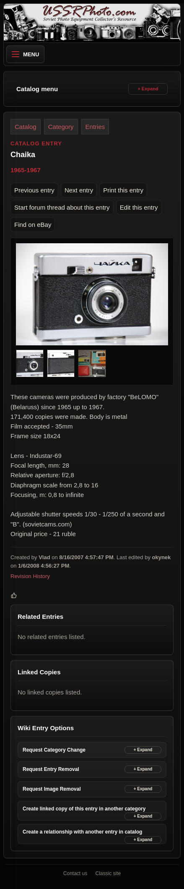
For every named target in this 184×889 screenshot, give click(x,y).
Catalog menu (37, 88)
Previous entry (34, 190)
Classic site (108, 873)
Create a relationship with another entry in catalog (82, 832)
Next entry (79, 190)
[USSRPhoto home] (92, 23)
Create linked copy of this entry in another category (84, 809)
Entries (95, 126)
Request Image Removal (52, 789)
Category (61, 126)
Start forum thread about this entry (62, 207)
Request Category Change (54, 750)
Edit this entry (139, 207)
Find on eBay (32, 224)
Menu (25, 54)
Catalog (25, 126)
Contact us (75, 873)
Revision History (30, 576)
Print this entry (123, 190)
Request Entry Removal (51, 769)
